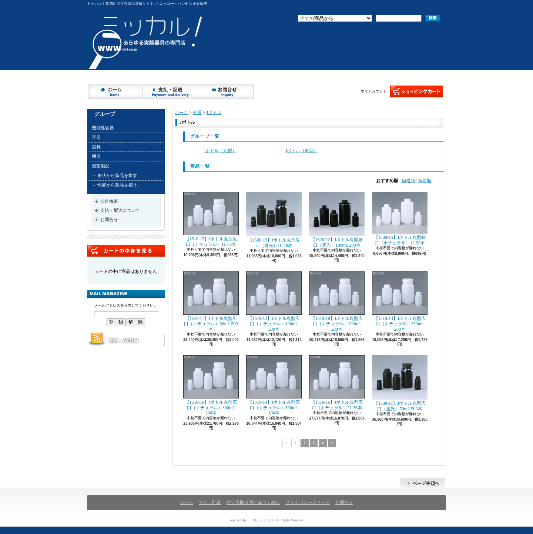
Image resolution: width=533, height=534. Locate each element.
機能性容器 (103, 127)
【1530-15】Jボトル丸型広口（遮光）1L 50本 (274, 220)
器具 (96, 147)
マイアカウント (373, 91)
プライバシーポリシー (307, 502)
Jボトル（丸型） (220, 150)
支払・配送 (210, 502)
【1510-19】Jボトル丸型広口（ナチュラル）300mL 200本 (211, 385)
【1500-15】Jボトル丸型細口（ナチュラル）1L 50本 (400, 218)
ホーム (115, 91)
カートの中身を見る (126, 251)
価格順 (408, 180)
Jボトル (214, 112)
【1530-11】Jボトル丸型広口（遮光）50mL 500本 (400, 383)
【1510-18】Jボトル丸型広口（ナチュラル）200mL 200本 (337, 301)
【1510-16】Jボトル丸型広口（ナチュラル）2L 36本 (337, 382)
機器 (96, 156)
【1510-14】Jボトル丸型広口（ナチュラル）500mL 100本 (274, 385)
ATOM (131, 340)
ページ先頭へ (423, 482)
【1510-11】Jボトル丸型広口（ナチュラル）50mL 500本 (211, 301)
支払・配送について (170, 91)
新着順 (424, 180)
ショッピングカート (416, 91)
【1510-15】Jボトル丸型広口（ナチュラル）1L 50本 (211, 219)
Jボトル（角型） (301, 150)
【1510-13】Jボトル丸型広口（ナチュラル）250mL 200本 (400, 301)
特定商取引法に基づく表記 (253, 502)
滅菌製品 (101, 165)
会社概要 (109, 201)
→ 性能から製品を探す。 (117, 185)
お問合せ (226, 91)
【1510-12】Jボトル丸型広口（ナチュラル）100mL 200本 (274, 301)
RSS (113, 340)
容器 (96, 137)
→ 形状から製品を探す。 (117, 175)
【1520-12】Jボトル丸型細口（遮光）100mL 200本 (337, 219)
